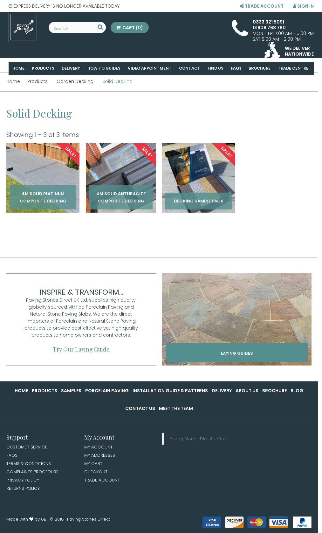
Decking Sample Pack (198, 201)
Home (21, 390)
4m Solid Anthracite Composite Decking (121, 197)
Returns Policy (23, 490)
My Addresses (99, 456)
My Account (98, 447)
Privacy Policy (23, 481)
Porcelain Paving (107, 390)
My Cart (93, 464)
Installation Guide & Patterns (170, 390)
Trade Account (262, 6)
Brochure (274, 390)
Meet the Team (176, 408)
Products (44, 390)
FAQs (12, 456)
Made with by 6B (26, 521)
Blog (297, 390)
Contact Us (140, 408)
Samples (71, 390)
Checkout (96, 473)
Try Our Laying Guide (81, 349)
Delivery (222, 390)
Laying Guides (237, 354)
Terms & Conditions (29, 464)
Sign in (303, 6)
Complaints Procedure (33, 473)
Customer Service (27, 447)
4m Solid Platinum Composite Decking (43, 197)
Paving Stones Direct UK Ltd (197, 439)
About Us (247, 390)
